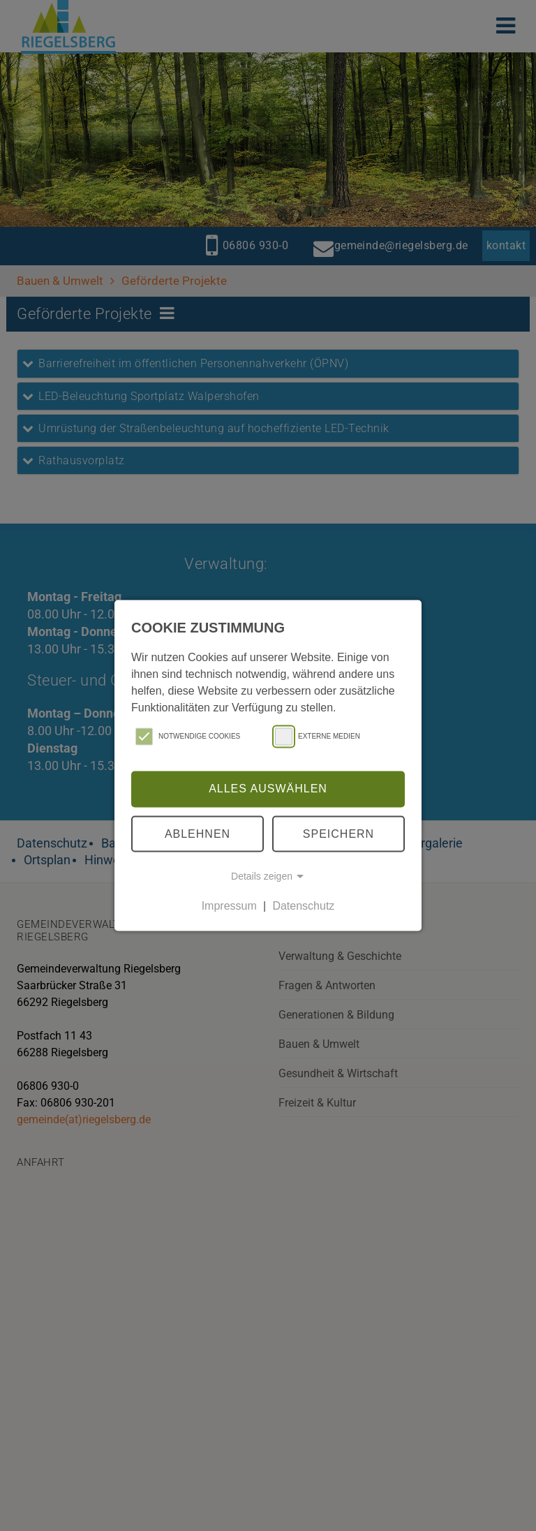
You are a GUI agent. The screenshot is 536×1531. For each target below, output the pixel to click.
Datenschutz (303, 906)
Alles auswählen (268, 788)
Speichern (338, 833)
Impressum (229, 906)
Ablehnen (197, 833)
